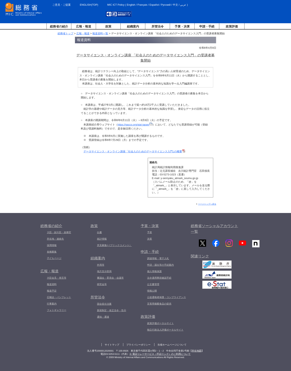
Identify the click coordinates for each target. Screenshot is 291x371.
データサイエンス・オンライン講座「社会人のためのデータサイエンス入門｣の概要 (134, 151)
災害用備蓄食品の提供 (159, 303)
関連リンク (200, 257)
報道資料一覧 (100, 33)
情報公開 (152, 290)
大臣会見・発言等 (56, 277)
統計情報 (102, 238)
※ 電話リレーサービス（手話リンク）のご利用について (160, 354)
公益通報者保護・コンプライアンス (166, 297)
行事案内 (52, 303)
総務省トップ (65, 33)
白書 (99, 232)
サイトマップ (112, 345)
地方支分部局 (104, 271)
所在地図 (196, 351)
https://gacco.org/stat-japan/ (135, 124)
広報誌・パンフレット (59, 297)
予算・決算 (182, 26)
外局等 (100, 264)
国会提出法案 (104, 303)
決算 (149, 238)
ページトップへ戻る (207, 204)
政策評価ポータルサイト (160, 323)
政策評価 (232, 26)
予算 (149, 232)
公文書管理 (153, 284)
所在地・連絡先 (55, 238)
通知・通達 (103, 316)
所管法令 (158, 26)
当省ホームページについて (172, 345)
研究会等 (102, 284)
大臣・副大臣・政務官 (59, 232)
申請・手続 (206, 26)
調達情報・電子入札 (158, 258)
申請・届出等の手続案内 (160, 264)
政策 (108, 26)
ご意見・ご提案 (61, 4)
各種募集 (52, 251)
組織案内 (133, 26)
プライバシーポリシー (138, 345)
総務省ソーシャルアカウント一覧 (214, 229)
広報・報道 (83, 26)
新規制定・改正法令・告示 (111, 310)
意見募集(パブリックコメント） (114, 245)
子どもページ (54, 258)
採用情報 (52, 245)
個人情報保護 (154, 271)
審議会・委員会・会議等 (110, 277)
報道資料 (52, 284)
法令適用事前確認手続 (159, 277)
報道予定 (52, 290)
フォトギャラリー (56, 310)
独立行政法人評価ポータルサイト (165, 329)
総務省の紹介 (59, 26)
